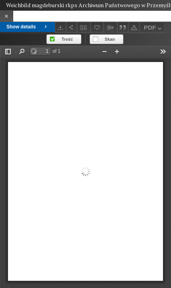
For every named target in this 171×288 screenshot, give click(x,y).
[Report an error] (133, 27)
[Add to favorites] (97, 27)
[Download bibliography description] (110, 27)
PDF (153, 28)
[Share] (71, 27)
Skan (110, 39)
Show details (27, 27)
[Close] (6, 16)
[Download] (60, 27)
